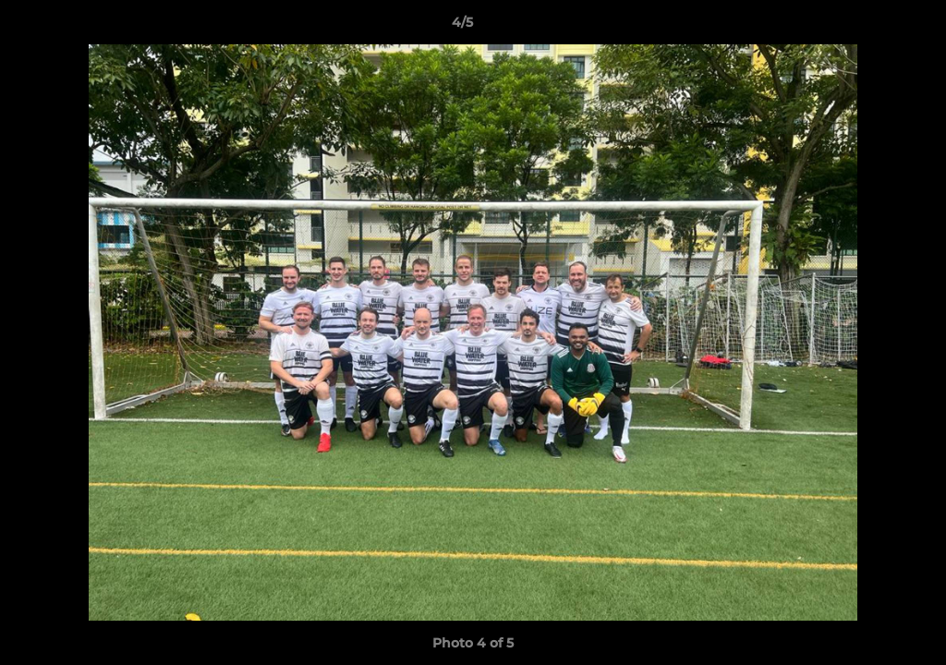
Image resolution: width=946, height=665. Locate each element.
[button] (868, 26)
